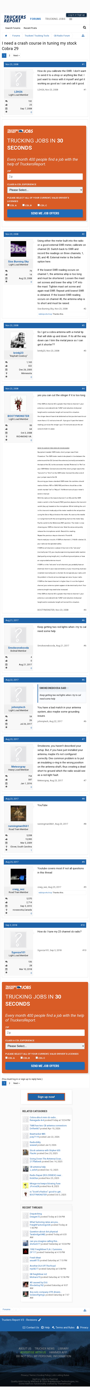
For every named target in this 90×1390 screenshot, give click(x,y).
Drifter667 (35, 1128)
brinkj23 (18, 352)
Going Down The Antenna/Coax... (46, 1158)
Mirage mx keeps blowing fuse (45, 1183)
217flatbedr (35, 1161)
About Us (25, 1348)
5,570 (29, 898)
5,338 (29, 835)
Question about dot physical (44, 1231)
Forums (35, 18)
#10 (82, 925)
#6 (83, 620)
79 (30, 271)
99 (30, 425)
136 (30, 961)
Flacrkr (33, 1153)
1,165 (29, 362)
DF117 (33, 1252)
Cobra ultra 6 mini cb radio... (43, 1117)
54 (30, 716)
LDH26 (18, 91)
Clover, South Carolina (21, 846)
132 (30, 101)
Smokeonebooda (18, 647)
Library (63, 1348)
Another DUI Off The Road (43, 1266)
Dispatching (36, 1213)
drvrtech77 (35, 1244)
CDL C (42, 205)
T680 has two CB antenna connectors (48, 1125)
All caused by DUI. (39, 1282)
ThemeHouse (64, 1383)
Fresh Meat (35, 1257)
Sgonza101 (18, 952)
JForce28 (34, 1186)
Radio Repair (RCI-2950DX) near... (46, 1175)
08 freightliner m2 (38, 1274)
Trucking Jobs (55, 18)
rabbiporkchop (45, 314)
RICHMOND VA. (24, 436)
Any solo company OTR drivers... (46, 1292)
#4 (83, 388)
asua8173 (34, 1260)
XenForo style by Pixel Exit (45, 1379)
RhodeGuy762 (37, 1285)
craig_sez (18, 889)
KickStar (34, 1178)
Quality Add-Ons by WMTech (45, 1381)
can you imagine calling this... (44, 1241)
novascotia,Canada (22, 909)
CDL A (12, 205)
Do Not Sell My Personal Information (43, 1356)
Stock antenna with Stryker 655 (45, 1150)
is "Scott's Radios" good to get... (46, 1191)
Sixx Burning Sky (18, 261)
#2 (83, 234)
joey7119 (34, 1137)
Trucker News (45, 1348)
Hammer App (58, 1352)
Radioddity (35, 1142)
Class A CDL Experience (21, 184)
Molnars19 (35, 1277)
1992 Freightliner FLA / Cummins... (46, 1249)
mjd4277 (34, 1268)
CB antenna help (38, 1167)
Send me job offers (45, 213)
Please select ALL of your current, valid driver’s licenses (38, 199)
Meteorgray (18, 766)
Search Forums (12, 28)
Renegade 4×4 (37, 1120)
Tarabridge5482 (37, 1234)
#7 (83, 739)
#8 (83, 798)
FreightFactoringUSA (40, 1225)
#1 (83, 64)
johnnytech (18, 707)
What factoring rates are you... (44, 1222)
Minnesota (26, 373)
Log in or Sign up (76, 15)
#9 (83, 862)
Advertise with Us (33, 1352)
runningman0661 (18, 826)
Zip (9, 171)
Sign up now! (46, 1097)
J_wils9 (33, 1170)
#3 (83, 325)
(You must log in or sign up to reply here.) (22, 1079)
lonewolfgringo (37, 1294)
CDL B (27, 205)
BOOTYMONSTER (18, 416)
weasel (33, 1145)
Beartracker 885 (37, 1134)
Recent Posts (30, 28)
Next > (16, 55)
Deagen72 (35, 1216)
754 (30, 776)
